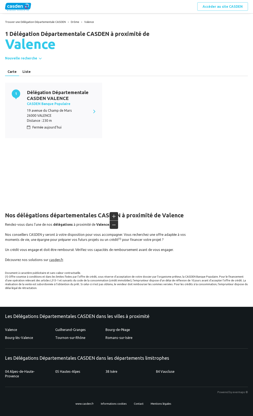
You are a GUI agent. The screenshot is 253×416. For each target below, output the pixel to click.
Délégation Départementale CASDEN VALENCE (57, 95)
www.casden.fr (84, 403)
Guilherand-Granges (70, 330)
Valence (11, 330)
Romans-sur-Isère (118, 338)
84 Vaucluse (165, 371)
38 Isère (111, 371)
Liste (26, 71)
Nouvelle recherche (21, 58)
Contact (139, 403)
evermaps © (240, 392)
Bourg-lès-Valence (19, 338)
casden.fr (56, 260)
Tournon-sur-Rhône (70, 338)
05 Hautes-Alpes (67, 371)
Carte (12, 71)
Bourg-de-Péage (117, 330)
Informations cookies (114, 403)
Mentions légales (161, 403)
